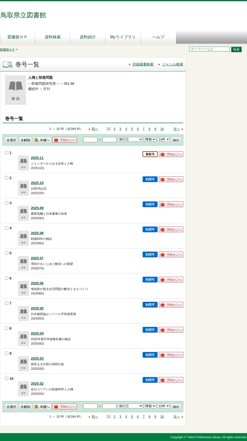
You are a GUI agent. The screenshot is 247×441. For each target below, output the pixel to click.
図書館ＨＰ (18, 37)
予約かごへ (67, 140)
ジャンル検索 (172, 64)
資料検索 (53, 37)
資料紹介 (88, 37)
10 (162, 129)
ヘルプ (158, 37)
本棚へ (45, 140)
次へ (176, 129)
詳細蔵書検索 (143, 64)
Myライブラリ (123, 37)
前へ (95, 129)
